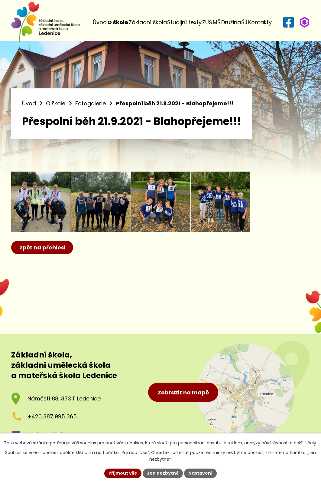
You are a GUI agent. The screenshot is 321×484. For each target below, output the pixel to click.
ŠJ (244, 22)
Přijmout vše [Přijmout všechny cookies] (123, 473)
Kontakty (260, 22)
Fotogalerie (90, 103)
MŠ (217, 22)
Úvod (100, 22)
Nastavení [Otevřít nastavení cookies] (200, 473)
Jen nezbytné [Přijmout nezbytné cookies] (163, 473)
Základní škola (148, 22)
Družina (231, 22)
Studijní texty (184, 22)
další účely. (305, 443)
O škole (117, 22)
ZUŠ (207, 22)
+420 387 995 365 (52, 416)
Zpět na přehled (42, 247)
